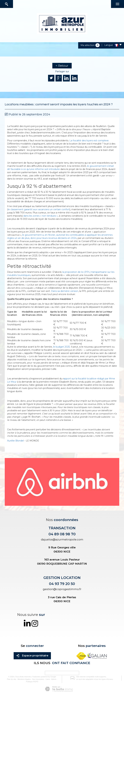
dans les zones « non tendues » (40, 215)
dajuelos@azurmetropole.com (62, 539)
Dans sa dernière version (64, 291)
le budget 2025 (61, 346)
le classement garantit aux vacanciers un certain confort (39, 209)
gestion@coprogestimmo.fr (62, 589)
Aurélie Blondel (15, 440)
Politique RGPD (32, 682)
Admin (53, 679)
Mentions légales (24, 679)
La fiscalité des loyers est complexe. (89, 140)
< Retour (62, 65)
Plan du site (11, 679)
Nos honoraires (38, 679)
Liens (48, 679)
